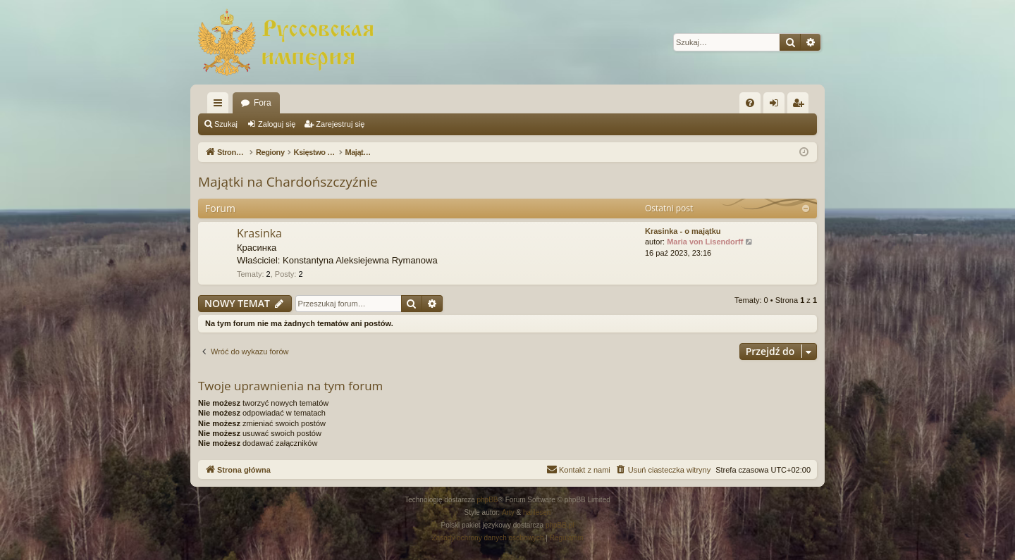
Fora (262, 103)
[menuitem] (750, 102)
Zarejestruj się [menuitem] (800, 105)
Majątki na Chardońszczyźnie (288, 182)
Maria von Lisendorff (705, 241)
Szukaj (226, 124)
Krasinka (259, 233)
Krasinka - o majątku (683, 231)
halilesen (536, 512)
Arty (508, 512)
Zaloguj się (276, 124)
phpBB (487, 500)
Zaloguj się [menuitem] (777, 105)
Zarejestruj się (340, 124)
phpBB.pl (560, 525)
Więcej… (220, 105)
